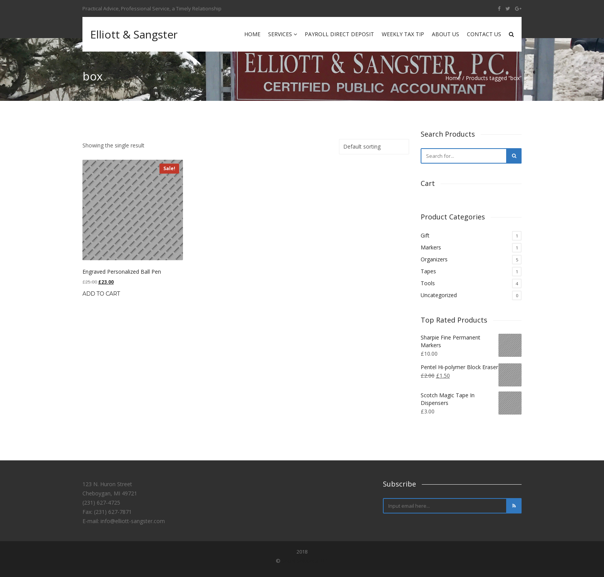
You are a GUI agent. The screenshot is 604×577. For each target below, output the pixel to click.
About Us (445, 34)
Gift (425, 235)
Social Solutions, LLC (305, 560)
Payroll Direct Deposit (339, 34)
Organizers (434, 259)
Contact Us (484, 34)
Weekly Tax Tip (403, 34)
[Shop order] (374, 146)
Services (282, 34)
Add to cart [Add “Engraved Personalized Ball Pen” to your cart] (101, 293)
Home (252, 34)
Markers (431, 247)
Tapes (428, 271)
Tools (428, 283)
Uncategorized (439, 295)
